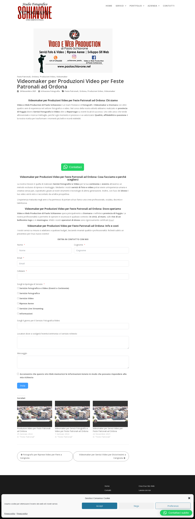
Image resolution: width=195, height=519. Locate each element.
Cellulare (21, 271)
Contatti (169, 5)
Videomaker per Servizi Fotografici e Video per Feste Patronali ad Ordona (71, 429)
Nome (20, 244)
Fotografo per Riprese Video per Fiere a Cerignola (41, 456)
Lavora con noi (142, 489)
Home (109, 5)
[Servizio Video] (18, 298)
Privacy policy (9, 513)
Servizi (120, 5)
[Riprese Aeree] (18, 303)
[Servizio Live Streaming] (18, 308)
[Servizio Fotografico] (18, 293)
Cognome (78, 244)
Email (19, 258)
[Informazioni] (18, 313)
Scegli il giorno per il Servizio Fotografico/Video (38, 320)
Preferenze (173, 505)
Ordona (35, 76)
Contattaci (75, 167)
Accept (99, 505)
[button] (189, 498)
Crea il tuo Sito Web (143, 486)
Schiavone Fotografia (50, 91)
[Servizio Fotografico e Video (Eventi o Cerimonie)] (18, 288)
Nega (136, 505)
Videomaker (61, 76)
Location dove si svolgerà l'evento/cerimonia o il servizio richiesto (47, 333)
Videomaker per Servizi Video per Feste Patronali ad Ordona (108, 429)
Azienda (152, 5)
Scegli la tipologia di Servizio (30, 284)
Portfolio (136, 5)
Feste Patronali (24, 76)
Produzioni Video (47, 76)
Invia (22, 385)
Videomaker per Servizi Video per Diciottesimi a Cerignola (102, 456)
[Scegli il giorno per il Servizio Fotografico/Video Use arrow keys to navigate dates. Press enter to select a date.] (73, 326)
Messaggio (22, 353)
